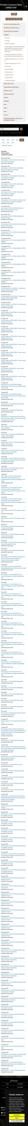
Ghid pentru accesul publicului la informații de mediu (13, 119)
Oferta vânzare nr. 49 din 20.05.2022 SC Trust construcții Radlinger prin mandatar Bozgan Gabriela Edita (12, 605)
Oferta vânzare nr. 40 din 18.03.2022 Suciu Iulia (11, 764)
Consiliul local (8, 90)
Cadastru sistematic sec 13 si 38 (12, 63)
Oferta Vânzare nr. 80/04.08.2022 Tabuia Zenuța (12, 410)
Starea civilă (8, 66)
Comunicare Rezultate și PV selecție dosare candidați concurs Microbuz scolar (14, 55)
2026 (3, 140)
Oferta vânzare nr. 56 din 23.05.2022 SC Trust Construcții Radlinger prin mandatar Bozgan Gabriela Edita (12, 644)
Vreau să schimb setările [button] (16, 1121)
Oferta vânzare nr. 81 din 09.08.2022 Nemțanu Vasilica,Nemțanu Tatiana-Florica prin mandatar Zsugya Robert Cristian (13, 386)
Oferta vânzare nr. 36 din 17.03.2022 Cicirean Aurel (12, 789)
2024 (12, 140)
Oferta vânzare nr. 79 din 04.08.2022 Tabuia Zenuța (12, 404)
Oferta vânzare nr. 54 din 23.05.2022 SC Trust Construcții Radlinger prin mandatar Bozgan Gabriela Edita (12, 663)
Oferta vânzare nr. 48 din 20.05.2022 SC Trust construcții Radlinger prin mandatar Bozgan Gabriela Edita (12, 615)
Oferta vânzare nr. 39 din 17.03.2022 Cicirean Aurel (12, 770)
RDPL (5, 111)
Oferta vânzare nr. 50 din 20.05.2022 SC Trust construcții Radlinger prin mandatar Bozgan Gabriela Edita (12, 595)
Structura (7, 38)
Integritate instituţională (11, 31)
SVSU (5, 104)
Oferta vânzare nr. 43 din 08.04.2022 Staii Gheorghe (12, 740)
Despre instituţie (9, 83)
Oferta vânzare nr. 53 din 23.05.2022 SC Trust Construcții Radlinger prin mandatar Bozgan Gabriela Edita (12, 673)
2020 (8, 142)
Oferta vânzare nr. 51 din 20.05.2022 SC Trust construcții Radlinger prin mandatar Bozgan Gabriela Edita (12, 586)
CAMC (6, 108)
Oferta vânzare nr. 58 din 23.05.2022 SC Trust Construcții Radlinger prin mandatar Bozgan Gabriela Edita (12, 624)
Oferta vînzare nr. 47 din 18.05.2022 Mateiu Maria (12, 681)
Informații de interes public (12, 28)
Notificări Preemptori (7, 145)
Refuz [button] (16, 1118)
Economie (7, 101)
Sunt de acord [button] (17, 1115)
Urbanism (7, 41)
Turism (6, 97)
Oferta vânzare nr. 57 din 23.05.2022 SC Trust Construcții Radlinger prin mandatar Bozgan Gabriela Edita (12, 634)
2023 (17, 140)
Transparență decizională (11, 87)
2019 (12, 142)
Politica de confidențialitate (12, 24)
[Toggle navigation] (26, 6)
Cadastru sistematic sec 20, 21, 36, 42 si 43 (14, 59)
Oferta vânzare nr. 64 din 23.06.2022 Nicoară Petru (12, 550)
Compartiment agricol (10, 80)
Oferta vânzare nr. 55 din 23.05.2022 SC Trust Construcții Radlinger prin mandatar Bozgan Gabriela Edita (12, 654)
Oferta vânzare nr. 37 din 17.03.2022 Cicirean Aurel (12, 783)
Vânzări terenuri (8, 77)
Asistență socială (9, 75)
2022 (22, 140)
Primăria (6, 35)
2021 (3, 142)
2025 (8, 140)
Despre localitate (9, 94)
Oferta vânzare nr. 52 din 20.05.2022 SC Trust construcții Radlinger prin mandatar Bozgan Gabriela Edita (12, 576)
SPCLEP (6, 115)
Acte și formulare (9, 69)
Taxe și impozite (9, 72)
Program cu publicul (9, 43)
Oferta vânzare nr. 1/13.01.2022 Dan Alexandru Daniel (13, 1070)
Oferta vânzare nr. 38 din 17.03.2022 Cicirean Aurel (12, 777)
